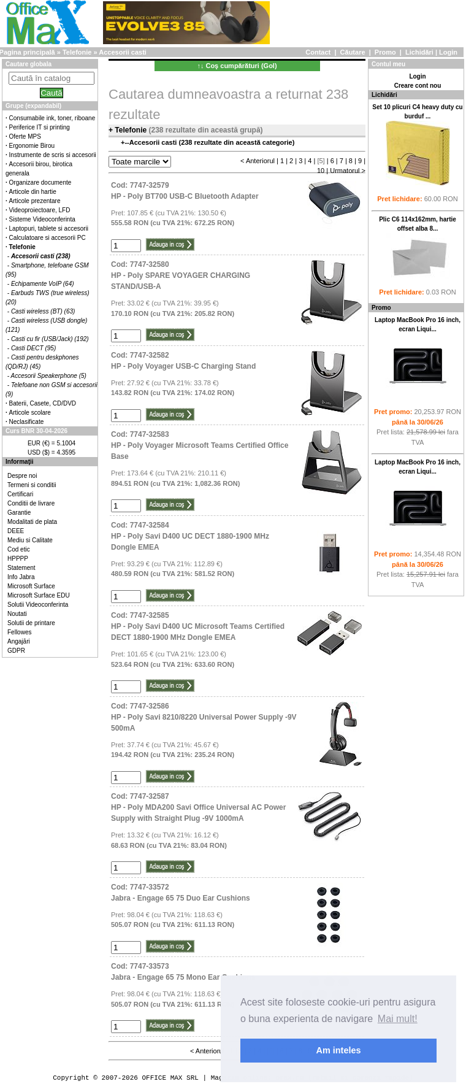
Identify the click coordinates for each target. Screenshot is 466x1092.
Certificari (20, 494)
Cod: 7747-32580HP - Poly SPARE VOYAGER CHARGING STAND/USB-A (180, 275)
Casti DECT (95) (33, 348)
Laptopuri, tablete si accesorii (49, 228)
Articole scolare (30, 412)
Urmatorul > (347, 170)
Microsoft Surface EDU (38, 595)
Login (448, 52)
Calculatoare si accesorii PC (47, 237)
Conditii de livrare (31, 503)
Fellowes (19, 632)
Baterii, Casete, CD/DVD (42, 403)
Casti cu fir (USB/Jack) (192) (50, 339)
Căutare (352, 52)
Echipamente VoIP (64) (42, 283)
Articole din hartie (32, 191)
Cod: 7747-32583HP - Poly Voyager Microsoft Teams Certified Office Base (199, 445)
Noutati (17, 613)
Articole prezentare (35, 201)
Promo (385, 52)
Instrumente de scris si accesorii (52, 155)
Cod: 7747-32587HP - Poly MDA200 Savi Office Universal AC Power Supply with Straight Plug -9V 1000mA (198, 807)
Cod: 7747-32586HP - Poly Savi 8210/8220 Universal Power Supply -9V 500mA (204, 717)
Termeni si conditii (31, 485)
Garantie (19, 512)
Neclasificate (26, 421)
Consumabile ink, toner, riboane (52, 118)
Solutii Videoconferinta (37, 604)
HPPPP (17, 558)
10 (320, 170)
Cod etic (18, 549)
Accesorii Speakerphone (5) (48, 375)
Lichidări (419, 52)
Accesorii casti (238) (41, 256)
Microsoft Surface (31, 586)
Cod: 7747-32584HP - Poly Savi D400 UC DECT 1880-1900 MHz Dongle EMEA (190, 536)
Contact (317, 52)
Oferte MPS (25, 136)
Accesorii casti (123, 52)
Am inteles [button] (338, 1050)
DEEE (15, 531)
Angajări (18, 641)
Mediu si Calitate (30, 540)
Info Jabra (20, 577)
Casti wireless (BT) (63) (43, 311)
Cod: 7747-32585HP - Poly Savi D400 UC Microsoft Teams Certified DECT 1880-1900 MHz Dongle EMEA (198, 626)
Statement (21, 567)
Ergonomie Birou (32, 145)
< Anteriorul (257, 160)
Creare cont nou (417, 85)
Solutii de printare (31, 623)
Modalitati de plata (32, 521)
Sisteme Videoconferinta (42, 219)
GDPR (16, 650)
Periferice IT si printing (39, 127)
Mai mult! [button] (398, 1018)
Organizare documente (40, 182)
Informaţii (20, 461)
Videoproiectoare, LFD (40, 210)
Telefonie (77, 52)
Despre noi (22, 475)
